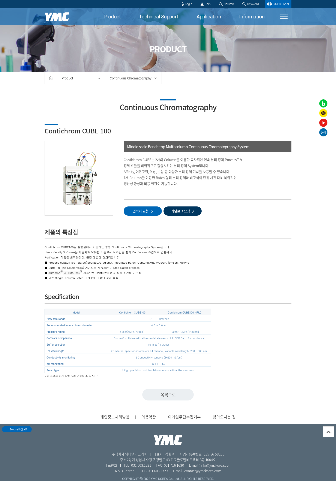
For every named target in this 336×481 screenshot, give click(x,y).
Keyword (253, 4)
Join (208, 4)
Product (112, 17)
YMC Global (281, 4)
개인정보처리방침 (114, 416)
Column (229, 4)
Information (251, 17)
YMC (57, 16)
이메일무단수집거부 (184, 416)
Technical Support (158, 17)
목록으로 (168, 394)
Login (188, 4)
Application (208, 17)
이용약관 (148, 416)
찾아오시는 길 (224, 416)
